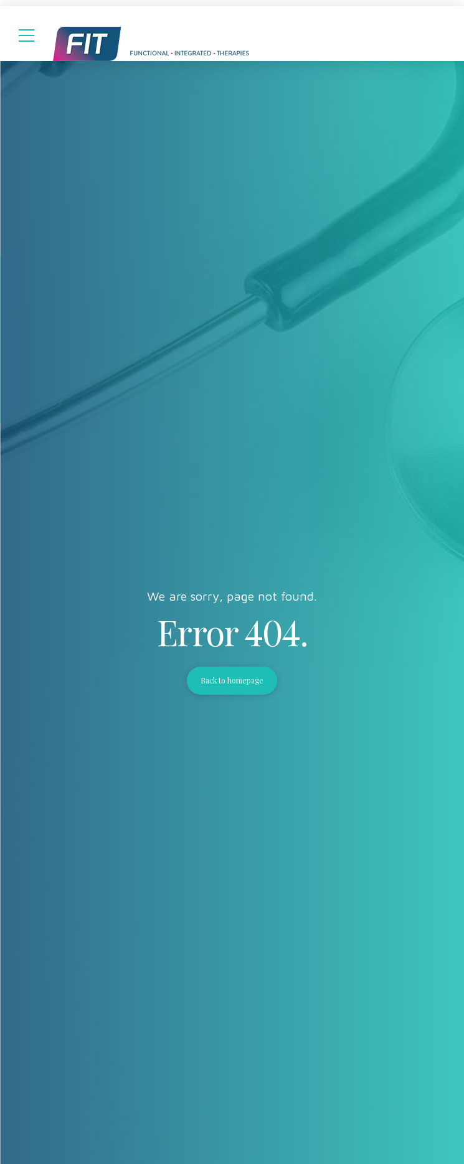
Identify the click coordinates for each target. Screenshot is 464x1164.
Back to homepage (232, 680)
